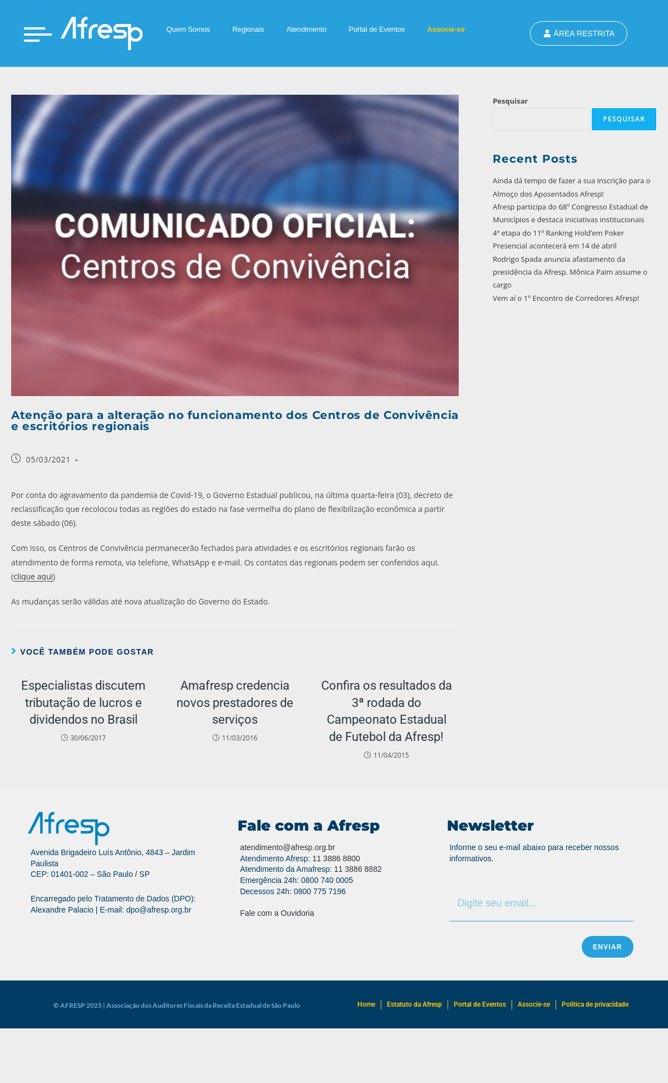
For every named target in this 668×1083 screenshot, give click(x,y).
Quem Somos (188, 29)
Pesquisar (510, 101)
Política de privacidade (595, 1004)
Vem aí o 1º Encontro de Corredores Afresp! (566, 298)
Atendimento (306, 29)
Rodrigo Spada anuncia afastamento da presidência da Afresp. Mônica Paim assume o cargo (570, 272)
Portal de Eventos (376, 29)
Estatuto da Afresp (414, 1004)
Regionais (248, 29)
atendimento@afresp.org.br (287, 847)
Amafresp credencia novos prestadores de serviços (234, 703)
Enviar (607, 947)
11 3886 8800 (336, 858)
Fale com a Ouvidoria (277, 913)
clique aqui (33, 576)
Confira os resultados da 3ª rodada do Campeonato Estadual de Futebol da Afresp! (386, 711)
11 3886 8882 (358, 869)
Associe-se (446, 29)
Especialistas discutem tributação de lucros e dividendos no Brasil (83, 703)
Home (366, 1004)
